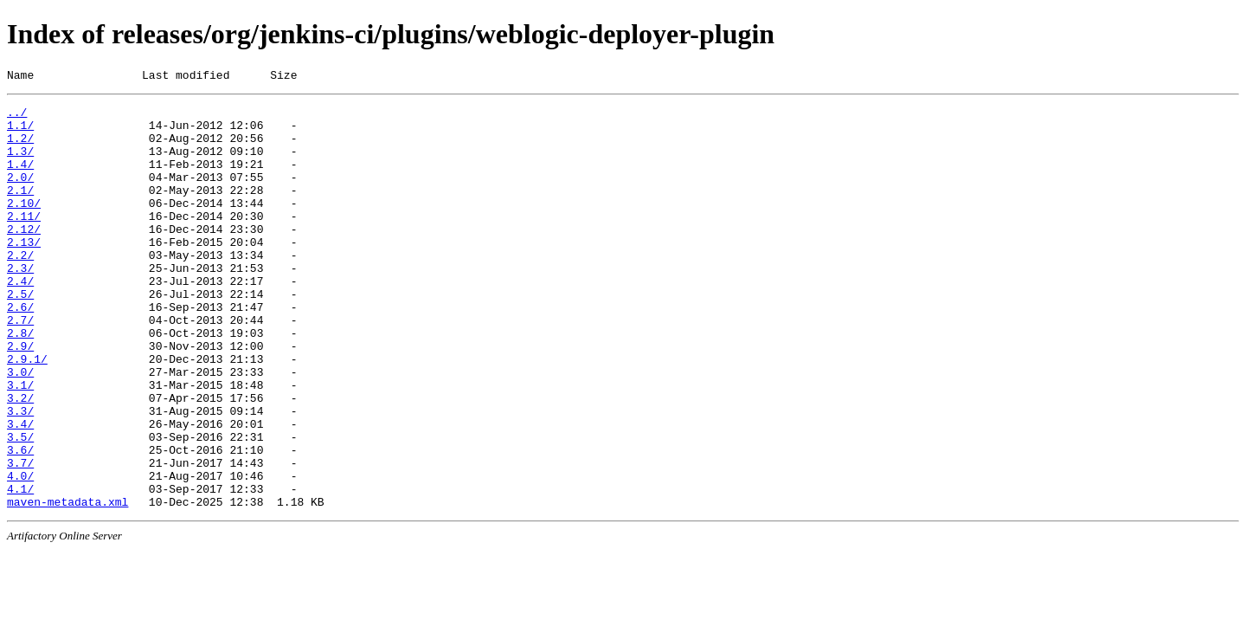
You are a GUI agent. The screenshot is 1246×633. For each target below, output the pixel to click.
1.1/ (20, 132)
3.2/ (20, 460)
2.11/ (24, 241)
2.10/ (24, 226)
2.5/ (20, 335)
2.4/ (20, 319)
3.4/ (20, 491)
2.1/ (20, 210)
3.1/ (20, 444)
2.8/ (20, 382)
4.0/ (20, 553)
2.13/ (24, 273)
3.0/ (20, 428)
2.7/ (20, 366)
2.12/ (24, 257)
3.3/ (20, 475)
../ (17, 117)
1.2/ (20, 148)
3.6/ (20, 522)
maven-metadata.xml (67, 584)
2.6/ (20, 350)
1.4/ (20, 179)
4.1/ (20, 569)
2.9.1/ (27, 413)
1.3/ (20, 163)
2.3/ (20, 304)
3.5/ (20, 506)
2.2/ (20, 288)
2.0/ (20, 195)
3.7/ (20, 538)
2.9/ (20, 397)
